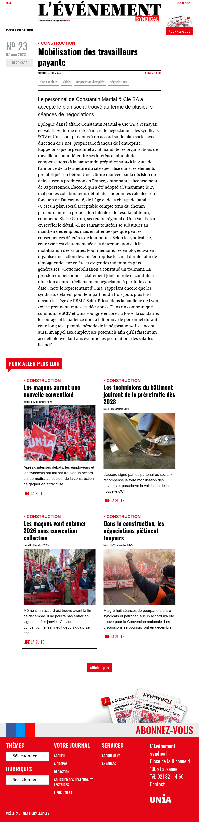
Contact (157, 784)
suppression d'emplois (90, 81)
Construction (58, 43)
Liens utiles (63, 792)
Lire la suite (34, 493)
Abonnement (111, 755)
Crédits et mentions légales (27, 813)
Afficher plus (99, 667)
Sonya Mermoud (153, 73)
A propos (61, 763)
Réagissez (19, 62)
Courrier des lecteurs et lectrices (73, 782)
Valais (67, 81)
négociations (118, 81)
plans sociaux (49, 81)
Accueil (59, 755)
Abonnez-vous (179, 31)
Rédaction (61, 771)
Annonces (109, 763)
